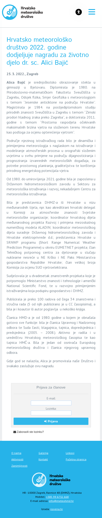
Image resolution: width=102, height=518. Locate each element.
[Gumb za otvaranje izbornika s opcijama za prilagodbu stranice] (78, 12)
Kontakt (43, 459)
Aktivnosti (17, 459)
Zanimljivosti (19, 465)
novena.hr (56, 509)
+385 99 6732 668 (57, 496)
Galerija (43, 453)
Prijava (51, 421)
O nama (16, 453)
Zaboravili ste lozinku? (28, 432)
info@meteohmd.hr (61, 501)
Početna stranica (76, 459)
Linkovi (70, 453)
